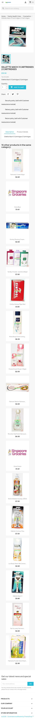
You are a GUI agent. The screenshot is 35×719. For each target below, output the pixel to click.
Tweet (13, 94)
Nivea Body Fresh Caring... (17, 336)
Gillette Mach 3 (17, 596)
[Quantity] (3, 87)
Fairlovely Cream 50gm (17, 174)
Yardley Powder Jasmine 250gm (18, 272)
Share (8, 94)
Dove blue (17, 207)
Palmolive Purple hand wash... (17, 661)
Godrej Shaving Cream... (17, 239)
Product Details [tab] (22, 132)
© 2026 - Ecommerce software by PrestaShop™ (17, 717)
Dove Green (17, 466)
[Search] (17, 8)
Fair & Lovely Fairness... (17, 628)
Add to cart (17, 87)
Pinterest (17, 94)
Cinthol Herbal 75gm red (17, 304)
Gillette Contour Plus (17, 531)
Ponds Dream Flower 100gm (17, 369)
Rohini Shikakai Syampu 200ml (17, 499)
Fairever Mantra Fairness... (17, 401)
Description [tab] (10, 132)
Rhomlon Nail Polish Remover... (17, 434)
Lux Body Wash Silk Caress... (17, 563)
